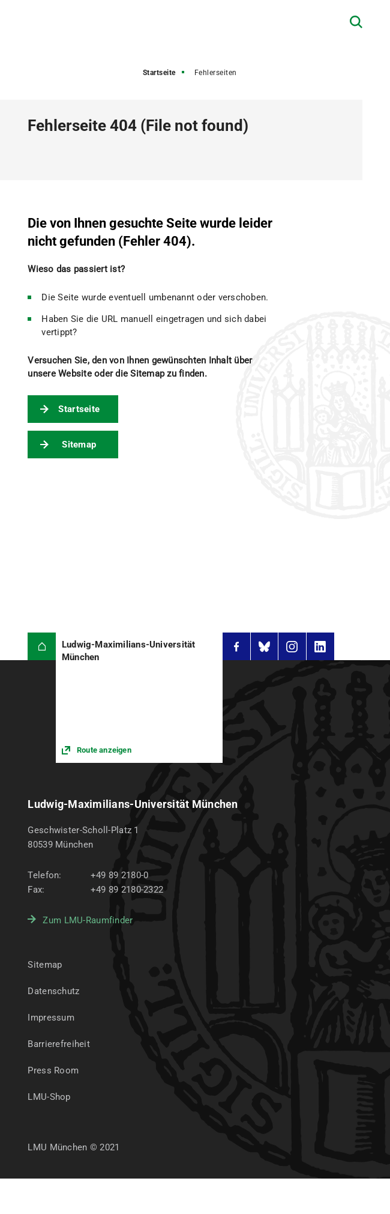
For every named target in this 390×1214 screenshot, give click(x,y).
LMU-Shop (49, 1096)
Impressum (51, 1017)
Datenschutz (53, 991)
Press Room (53, 1070)
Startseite (159, 72)
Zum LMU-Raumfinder (88, 920)
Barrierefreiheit (58, 1044)
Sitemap (79, 444)
